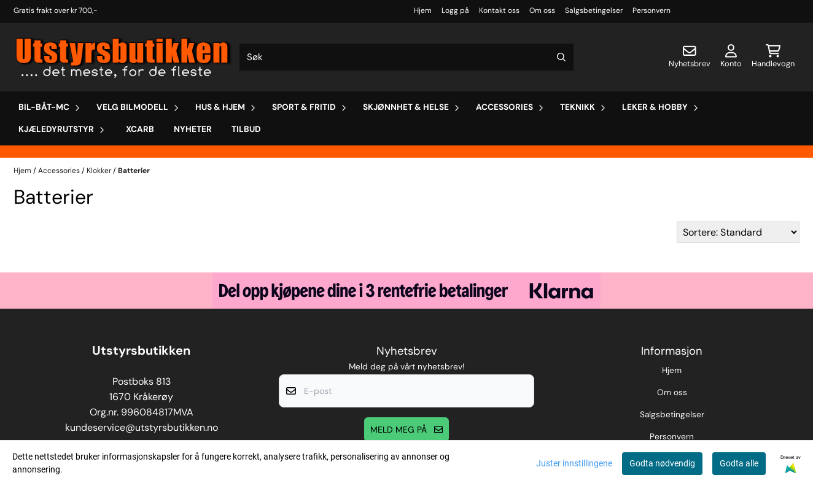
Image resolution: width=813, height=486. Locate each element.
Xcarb (140, 129)
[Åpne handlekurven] (773, 57)
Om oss (542, 10)
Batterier (134, 171)
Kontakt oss (499, 10)
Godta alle (739, 463)
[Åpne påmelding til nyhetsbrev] (689, 57)
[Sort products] (738, 232)
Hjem (423, 10)
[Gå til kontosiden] (731, 57)
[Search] (561, 57)
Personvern (651, 10)
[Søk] (406, 57)
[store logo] (124, 57)
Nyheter (193, 129)
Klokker (100, 171)
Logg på (455, 10)
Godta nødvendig (662, 463)
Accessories (60, 171)
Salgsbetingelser (594, 10)
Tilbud (246, 129)
